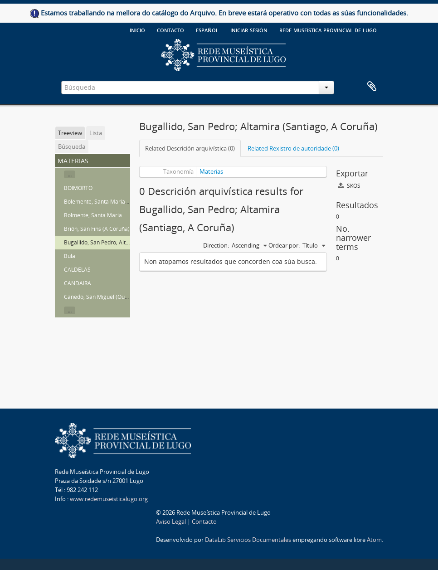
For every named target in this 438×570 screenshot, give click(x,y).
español (207, 29)
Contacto (170, 29)
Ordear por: (284, 245)
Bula (69, 256)
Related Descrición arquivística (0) (190, 148)
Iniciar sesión (249, 29)
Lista (95, 133)
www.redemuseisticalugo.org (109, 499)
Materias (211, 171)
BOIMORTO (78, 188)
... (70, 174)
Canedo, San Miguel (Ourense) (102, 297)
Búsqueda (71, 146)
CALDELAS (77, 269)
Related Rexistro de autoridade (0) (293, 148)
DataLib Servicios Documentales (248, 540)
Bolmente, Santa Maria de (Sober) (107, 215)
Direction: (216, 245)
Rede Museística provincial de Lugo (328, 29)
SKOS (349, 186)
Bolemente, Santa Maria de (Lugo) (107, 201)
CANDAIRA (77, 283)
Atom (374, 540)
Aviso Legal (171, 521)
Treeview (70, 133)
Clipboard (371, 86)
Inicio (137, 29)
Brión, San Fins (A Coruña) (97, 229)
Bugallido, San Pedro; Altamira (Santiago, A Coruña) (129, 242)
